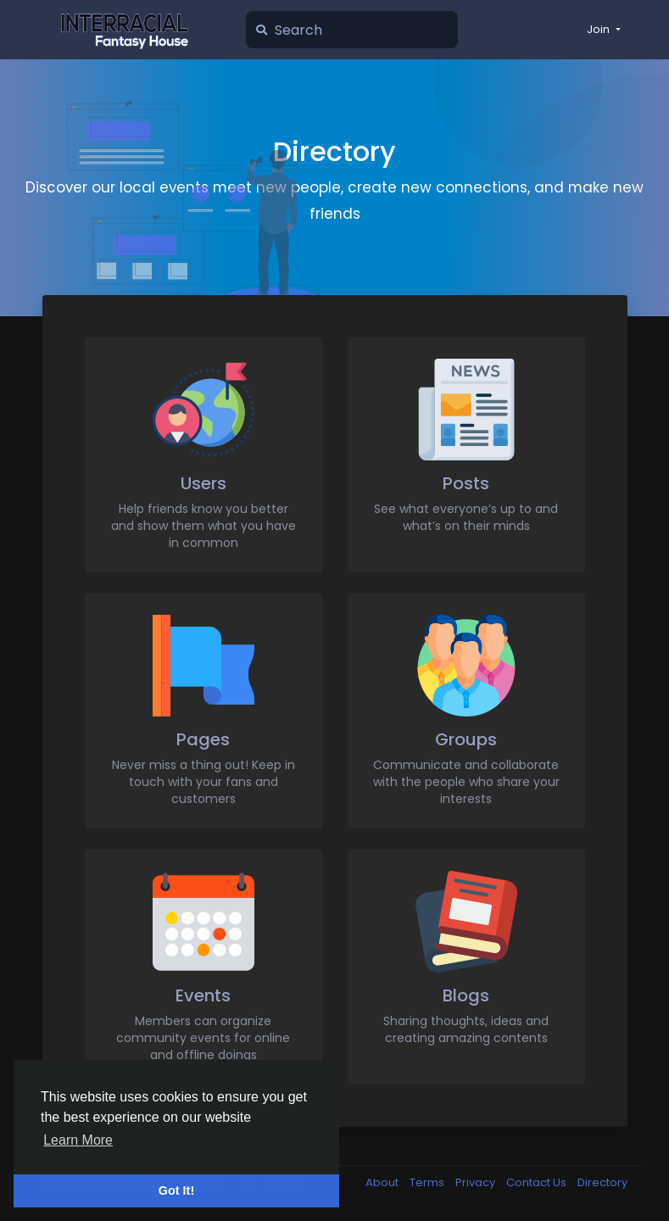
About (383, 1182)
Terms (428, 1182)
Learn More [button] (78, 1140)
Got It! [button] (176, 1190)
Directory (602, 1182)
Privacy (476, 1182)
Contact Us (537, 1182)
